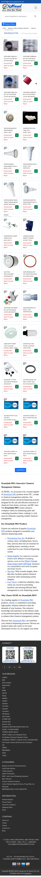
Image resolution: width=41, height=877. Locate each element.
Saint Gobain (6, 683)
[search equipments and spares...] (18, 16)
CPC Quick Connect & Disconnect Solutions (17, 742)
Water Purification (8, 774)
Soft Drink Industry (8, 768)
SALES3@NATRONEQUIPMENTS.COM (21, 844)
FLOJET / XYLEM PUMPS (10, 729)
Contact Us (6, 828)
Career (4, 823)
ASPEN (4, 678)
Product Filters (9, 24)
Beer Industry (6, 779)
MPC (3, 680)
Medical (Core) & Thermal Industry (18, 28)
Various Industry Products (11, 781)
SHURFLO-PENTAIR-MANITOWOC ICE (15, 727)
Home (4, 28)
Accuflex (5, 706)
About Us (5, 820)
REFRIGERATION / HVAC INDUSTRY (14, 789)
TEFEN (4, 748)
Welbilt (4, 698)
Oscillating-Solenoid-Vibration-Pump (15, 737)
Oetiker (4, 701)
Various (33, 28)
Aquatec (5, 709)
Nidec (4, 753)
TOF (3, 688)
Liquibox (5, 703)
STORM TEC (6, 719)
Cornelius (5, 711)
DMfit (4, 690)
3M (3, 745)
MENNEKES (6, 750)
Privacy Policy (7, 802)
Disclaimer (27, 873)
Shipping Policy (7, 807)
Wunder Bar (6, 722)
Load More (20, 470)
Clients (4, 825)
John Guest (6, 716)
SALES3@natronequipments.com (12, 2)
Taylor (4, 755)
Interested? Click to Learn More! (8, 65)
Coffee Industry (7, 771)
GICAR (4, 693)
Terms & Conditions (9, 805)
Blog (3, 831)
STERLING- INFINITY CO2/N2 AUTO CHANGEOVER (20, 740)
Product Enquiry (7, 800)
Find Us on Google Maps (21, 851)
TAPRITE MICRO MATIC (10, 732)
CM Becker (6, 714)
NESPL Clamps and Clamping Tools (14, 735)
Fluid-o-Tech (6, 724)
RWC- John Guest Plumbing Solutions (15, 776)
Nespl (4, 696)
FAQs (4, 810)
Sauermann (6, 685)
